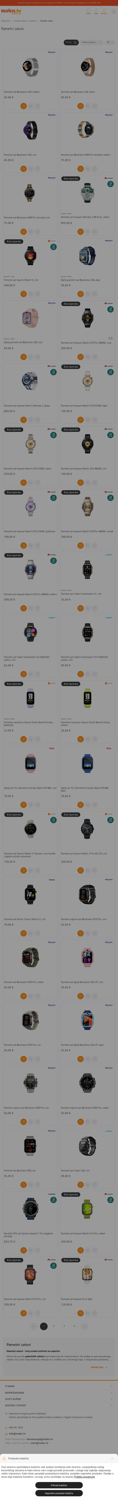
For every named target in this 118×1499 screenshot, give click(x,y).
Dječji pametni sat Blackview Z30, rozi (23, 342)
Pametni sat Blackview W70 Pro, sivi (22, 1045)
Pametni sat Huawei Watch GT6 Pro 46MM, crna (86, 343)
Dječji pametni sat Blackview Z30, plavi (80, 280)
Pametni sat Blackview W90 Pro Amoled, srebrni (85, 155)
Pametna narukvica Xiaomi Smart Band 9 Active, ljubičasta (28, 724)
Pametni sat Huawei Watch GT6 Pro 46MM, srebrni (30, 594)
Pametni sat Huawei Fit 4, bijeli (76, 1299)
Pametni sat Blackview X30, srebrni (21, 92)
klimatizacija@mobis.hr (40, 1439)
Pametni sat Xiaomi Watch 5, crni (21, 280)
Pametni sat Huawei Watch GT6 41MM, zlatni (27, 469)
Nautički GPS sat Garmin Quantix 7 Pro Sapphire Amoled (28, 1235)
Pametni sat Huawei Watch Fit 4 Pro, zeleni (83, 1233)
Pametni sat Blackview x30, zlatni (78, 92)
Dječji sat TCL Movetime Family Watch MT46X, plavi (85, 789)
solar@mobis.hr (39, 1443)
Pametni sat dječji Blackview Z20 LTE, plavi (82, 1045)
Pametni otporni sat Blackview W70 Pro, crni (83, 919)
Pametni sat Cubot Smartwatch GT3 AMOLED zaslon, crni (84, 658)
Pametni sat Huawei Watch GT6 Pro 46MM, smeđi (87, 531)
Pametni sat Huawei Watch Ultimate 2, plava (27, 406)
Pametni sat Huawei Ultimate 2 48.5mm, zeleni (85, 217)
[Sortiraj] (91, 42)
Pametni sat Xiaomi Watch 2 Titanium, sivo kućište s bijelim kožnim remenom (30, 855)
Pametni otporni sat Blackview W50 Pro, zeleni (85, 1108)
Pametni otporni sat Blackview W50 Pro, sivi (26, 1108)
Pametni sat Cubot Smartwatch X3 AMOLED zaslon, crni (26, 658)
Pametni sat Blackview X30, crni (20, 155)
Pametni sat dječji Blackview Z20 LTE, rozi (82, 982)
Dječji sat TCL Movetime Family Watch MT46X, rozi (30, 788)
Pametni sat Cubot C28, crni (75, 1170)
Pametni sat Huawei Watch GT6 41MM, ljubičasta (29, 531)
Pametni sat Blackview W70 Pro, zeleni (23, 982)
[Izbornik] (114, 11)
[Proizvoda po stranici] (109, 42)
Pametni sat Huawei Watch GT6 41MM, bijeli (84, 406)
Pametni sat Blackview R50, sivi (20, 1170)
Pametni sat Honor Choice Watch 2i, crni (25, 919)
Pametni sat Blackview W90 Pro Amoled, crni (27, 217)
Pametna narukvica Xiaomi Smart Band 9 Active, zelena (85, 724)
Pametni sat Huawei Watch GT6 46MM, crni (83, 469)
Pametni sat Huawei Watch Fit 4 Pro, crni (25, 1299)
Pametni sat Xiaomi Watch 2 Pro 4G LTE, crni (84, 854)
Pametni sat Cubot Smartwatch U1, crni (81, 594)
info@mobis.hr (17, 1434)
